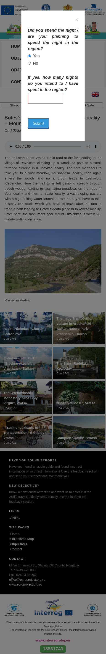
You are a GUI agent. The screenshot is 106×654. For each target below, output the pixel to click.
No (35, 63)
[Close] (76, 19)
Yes (36, 56)
